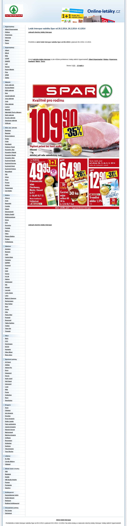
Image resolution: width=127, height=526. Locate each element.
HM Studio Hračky (11, 479)
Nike (6, 389)
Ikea (6, 93)
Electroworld (9, 211)
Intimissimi (8, 282)
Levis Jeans (9, 293)
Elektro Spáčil (9, 214)
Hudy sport (8, 378)
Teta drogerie (9, 449)
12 (78, 65)
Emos (7, 220)
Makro (38, 61)
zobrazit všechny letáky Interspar (40, 32)
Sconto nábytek (10, 118)
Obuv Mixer (9, 352)
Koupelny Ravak (10, 155)
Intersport (8, 384)
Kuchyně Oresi (10, 166)
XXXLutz (8, 123)
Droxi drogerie (9, 418)
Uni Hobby (8, 191)
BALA (7, 53)
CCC (6, 341)
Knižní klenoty (9, 498)
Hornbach (8, 144)
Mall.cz (7, 231)
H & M (7, 276)
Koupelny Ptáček (10, 152)
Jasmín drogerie (10, 427)
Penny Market (9, 69)
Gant (6, 268)
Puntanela (8, 485)
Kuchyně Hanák (10, 160)
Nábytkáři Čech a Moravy (13, 112)
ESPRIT (7, 262)
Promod (7, 317)
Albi (6, 471)
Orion (7, 177)
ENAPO (7, 61)
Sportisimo (8, 400)
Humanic (8, 349)
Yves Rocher (9, 451)
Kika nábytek (9, 104)
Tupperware (9, 188)
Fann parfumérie (10, 424)
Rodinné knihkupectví (12, 503)
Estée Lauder (9, 421)
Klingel (7, 287)
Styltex (7, 185)
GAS (6, 271)
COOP (7, 58)
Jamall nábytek (10, 96)
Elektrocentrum (10, 217)
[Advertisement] (72, 51)
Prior (6, 180)
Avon (6, 407)
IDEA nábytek (9, 90)
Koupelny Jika (9, 149)
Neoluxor (8, 500)
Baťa (6, 338)
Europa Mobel (9, 87)
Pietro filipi (8, 315)
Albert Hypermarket (95, 59)
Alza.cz (7, 198)
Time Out (8, 328)
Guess (7, 273)
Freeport (8, 265)
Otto (6, 312)
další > (81, 65)
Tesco (43, 61)
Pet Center (8, 510)
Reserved (8, 320)
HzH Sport (8, 381)
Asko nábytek (9, 85)
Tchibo (7, 326)
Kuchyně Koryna (10, 163)
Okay (6, 233)
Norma (7, 66)
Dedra (7, 138)
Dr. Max (7, 459)
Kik (6, 284)
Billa (6, 56)
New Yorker (9, 304)
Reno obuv (8, 355)
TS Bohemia (9, 242)
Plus (6, 72)
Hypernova (113, 59)
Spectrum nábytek (11, 120)
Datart (7, 209)
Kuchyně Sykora (10, 169)
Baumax (7, 133)
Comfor (7, 206)
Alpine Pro (8, 367)
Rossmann (8, 440)
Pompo (7, 482)
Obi (6, 174)
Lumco (7, 107)
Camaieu (8, 260)
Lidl (6, 64)
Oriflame (8, 438)
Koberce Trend (10, 147)
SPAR (7, 75)
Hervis (7, 376)
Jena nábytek (9, 98)
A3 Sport (8, 362)
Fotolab (7, 228)
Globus (105, 59)
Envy (6, 370)
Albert (7, 50)
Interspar (8, 37)
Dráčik (7, 477)
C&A (6, 254)
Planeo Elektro (10, 236)
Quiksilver (8, 395)
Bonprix (7, 252)
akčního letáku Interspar (41, 59)
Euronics (8, 225)
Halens (7, 279)
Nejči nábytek (9, 115)
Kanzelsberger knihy (11, 495)
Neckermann (9, 301)
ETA (6, 222)
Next (6, 306)
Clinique (7, 410)
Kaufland (31, 61)
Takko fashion (9, 323)
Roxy (6, 397)
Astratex (8, 249)
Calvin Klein (9, 257)
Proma (7, 182)
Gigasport (8, 373)
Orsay (7, 309)
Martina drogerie (10, 435)
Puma (7, 392)
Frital (6, 141)
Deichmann (8, 344)
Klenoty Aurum (10, 429)
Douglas (7, 416)
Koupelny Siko (10, 158)
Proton (7, 239)
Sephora (8, 446)
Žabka (7, 77)
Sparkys (7, 488)
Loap (6, 387)
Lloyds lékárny (10, 461)
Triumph (7, 331)
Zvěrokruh (8, 513)
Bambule (8, 474)
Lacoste (7, 290)
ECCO (7, 346)
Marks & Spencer (10, 298)
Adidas (7, 365)
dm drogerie (9, 413)
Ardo (6, 200)
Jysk (6, 101)
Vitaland (7, 464)
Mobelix (7, 109)
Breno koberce (10, 136)
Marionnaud (9, 432)
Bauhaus (8, 130)
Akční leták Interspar (63, 520)
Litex (6, 295)
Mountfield (8, 171)
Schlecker (8, 443)
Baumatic (8, 203)
